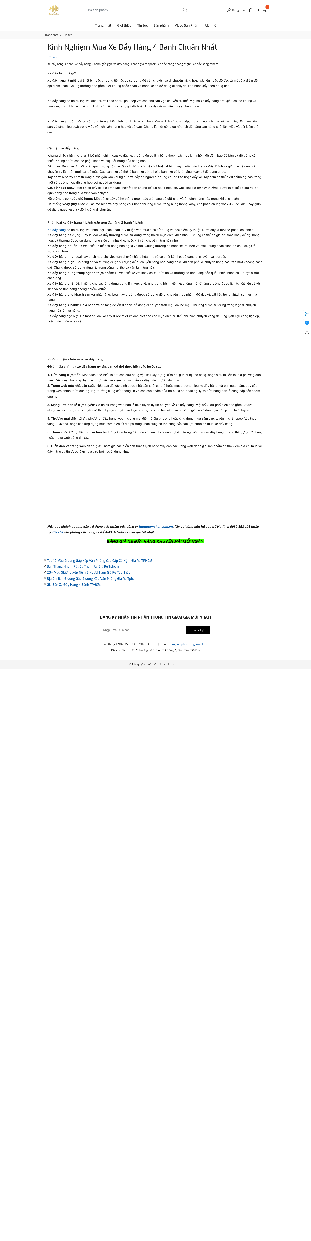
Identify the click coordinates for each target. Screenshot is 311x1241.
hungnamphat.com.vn (156, 1099)
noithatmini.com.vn (169, 1236)
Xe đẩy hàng (56, 489)
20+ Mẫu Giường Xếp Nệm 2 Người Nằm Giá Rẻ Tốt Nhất (88, 1145)
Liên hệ (210, 25)
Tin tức (142, 25)
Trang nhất (103, 25)
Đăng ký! (198, 1202)
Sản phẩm (161, 25)
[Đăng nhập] (236, 10)
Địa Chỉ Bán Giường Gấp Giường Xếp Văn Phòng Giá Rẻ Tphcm (92, 1151)
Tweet (53, 57)
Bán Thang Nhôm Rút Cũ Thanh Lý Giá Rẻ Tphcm (83, 1139)
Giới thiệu (124, 25)
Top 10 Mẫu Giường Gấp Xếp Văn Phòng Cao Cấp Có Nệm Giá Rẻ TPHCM (99, 1133)
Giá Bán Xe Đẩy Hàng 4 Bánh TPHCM (74, 1157)
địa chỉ (57, 1104)
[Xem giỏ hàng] (258, 10)
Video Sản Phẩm (187, 25)
